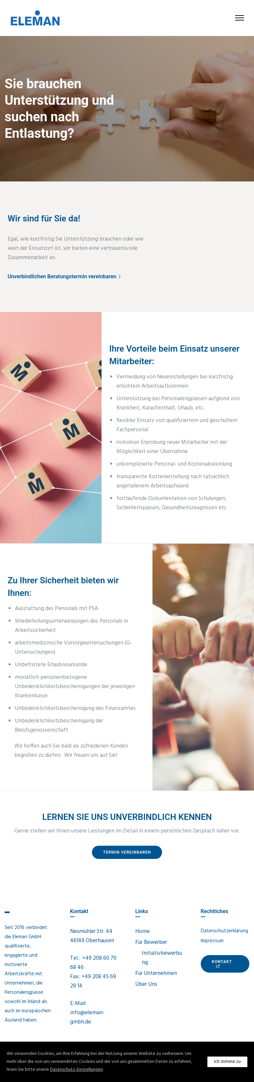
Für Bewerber (151, 942)
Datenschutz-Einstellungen (76, 1069)
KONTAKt (222, 963)
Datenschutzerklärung (224, 931)
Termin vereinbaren (127, 852)
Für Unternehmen (156, 973)
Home (142, 931)
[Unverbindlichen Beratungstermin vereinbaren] (65, 276)
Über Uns (146, 984)
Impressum (212, 941)
